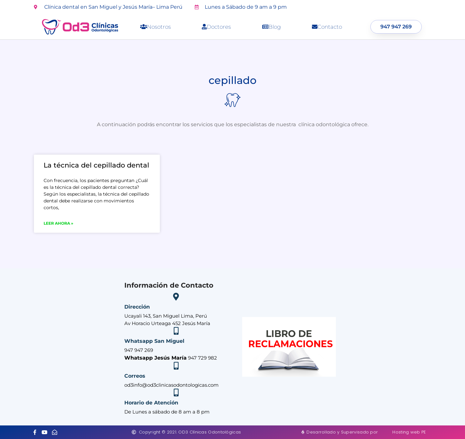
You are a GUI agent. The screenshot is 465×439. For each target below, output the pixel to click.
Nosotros (155, 27)
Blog (271, 27)
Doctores (216, 27)
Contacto (327, 27)
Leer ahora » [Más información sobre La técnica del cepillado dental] (58, 223)
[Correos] (176, 366)
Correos (134, 376)
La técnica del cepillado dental (96, 165)
